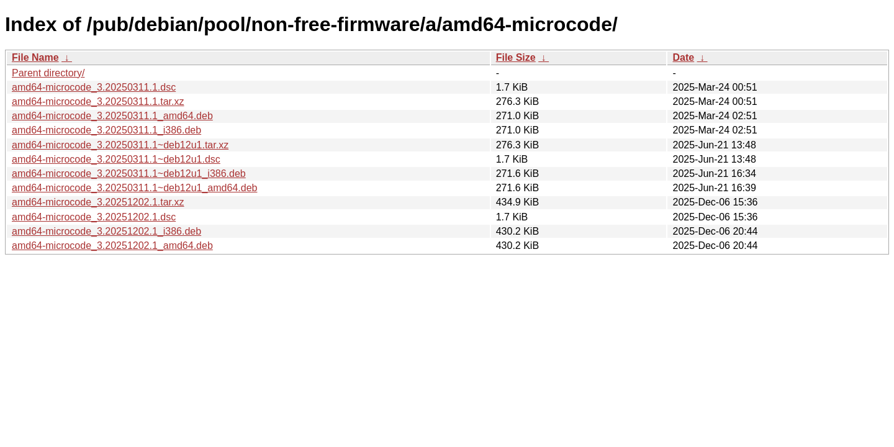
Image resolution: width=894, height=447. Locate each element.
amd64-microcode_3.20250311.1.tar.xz (98, 101)
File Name (35, 57)
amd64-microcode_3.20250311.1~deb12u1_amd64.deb (134, 188)
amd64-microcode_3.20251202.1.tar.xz (98, 202)
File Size (516, 57)
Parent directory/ (48, 73)
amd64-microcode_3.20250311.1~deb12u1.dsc (116, 159)
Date (683, 57)
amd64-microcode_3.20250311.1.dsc (94, 87)
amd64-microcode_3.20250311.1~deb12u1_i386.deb (129, 173)
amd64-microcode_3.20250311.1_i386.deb (106, 130)
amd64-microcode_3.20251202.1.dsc (94, 217)
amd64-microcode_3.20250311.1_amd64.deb (112, 116)
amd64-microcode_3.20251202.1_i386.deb (106, 231)
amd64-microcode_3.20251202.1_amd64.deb (112, 245)
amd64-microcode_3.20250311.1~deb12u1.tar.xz (120, 145)
